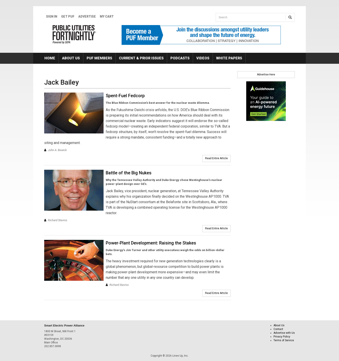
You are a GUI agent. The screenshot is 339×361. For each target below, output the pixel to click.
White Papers (229, 58)
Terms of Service (283, 340)
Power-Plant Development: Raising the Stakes (151, 243)
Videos (202, 58)
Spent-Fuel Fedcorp (125, 95)
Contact (278, 329)
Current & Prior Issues (141, 58)
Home (49, 58)
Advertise (87, 16)
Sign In (51, 16)
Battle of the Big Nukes (128, 172)
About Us (71, 58)
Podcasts (180, 58)
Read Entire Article (216, 158)
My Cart (107, 16)
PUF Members (99, 58)
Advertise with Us (284, 332)
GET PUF (67, 16)
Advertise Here (266, 74)
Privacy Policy (281, 336)
